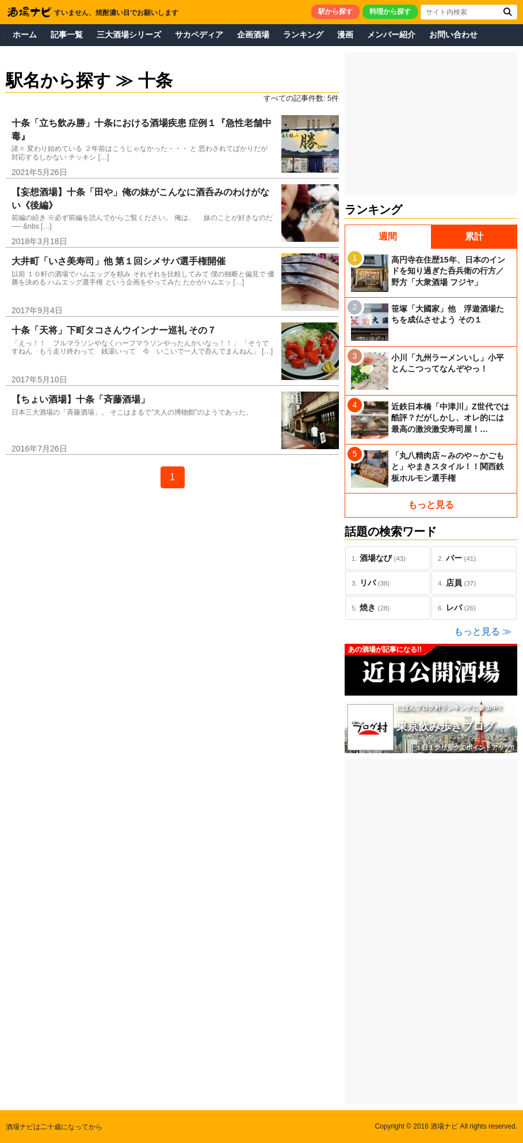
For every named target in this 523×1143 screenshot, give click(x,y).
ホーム (25, 34)
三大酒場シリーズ (129, 34)
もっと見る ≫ (482, 631)
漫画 (345, 34)
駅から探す (335, 11)
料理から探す (390, 11)
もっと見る (431, 505)
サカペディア (199, 34)
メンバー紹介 (391, 34)
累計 (474, 236)
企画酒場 (253, 34)
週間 (388, 236)
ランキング (303, 34)
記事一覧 (67, 34)
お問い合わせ (453, 34)
